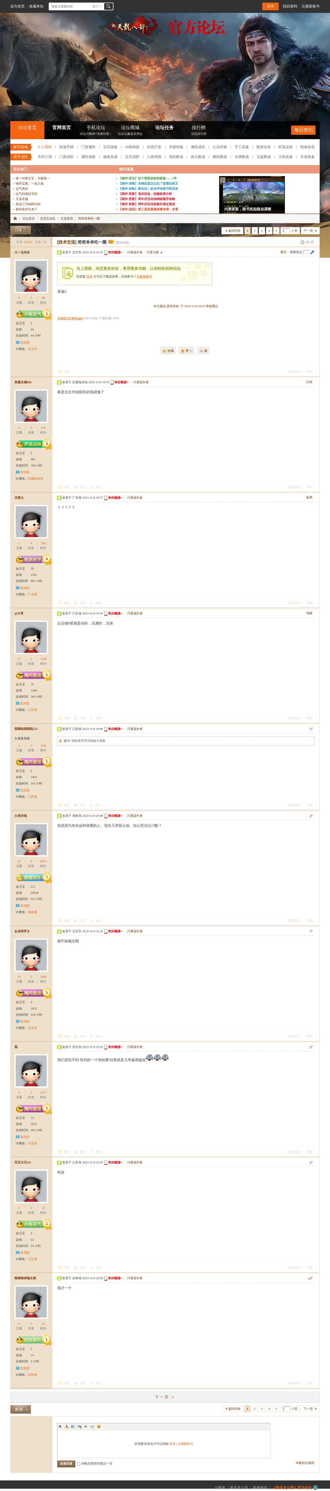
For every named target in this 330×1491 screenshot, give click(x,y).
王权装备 (285, 157)
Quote (85, 1426)
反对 (99, 487)
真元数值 (198, 157)
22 (19, 861)
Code (92, 1426)
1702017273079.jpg (69, 318)
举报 (310, 371)
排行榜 (199, 131)
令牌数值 (242, 157)
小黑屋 (219, 1488)
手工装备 (242, 147)
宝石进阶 (132, 157)
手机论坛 (96, 131)
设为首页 (17, 6)
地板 (309, 613)
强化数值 (176, 157)
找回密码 (290, 6)
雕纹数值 (220, 157)
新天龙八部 (239, 1488)
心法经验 (220, 147)
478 (43, 428)
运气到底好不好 (26, 194)
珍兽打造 (154, 147)
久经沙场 (20, 816)
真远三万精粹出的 (28, 204)
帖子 (96, 6)
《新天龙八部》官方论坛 (292, 1488)
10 (43, 1324)
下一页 (308, 230)
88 (43, 298)
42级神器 (132, 147)
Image (73, 1426)
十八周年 (44, 147)
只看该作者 (135, 252)
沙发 (309, 382)
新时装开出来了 (26, 209)
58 (43, 1208)
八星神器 (154, 157)
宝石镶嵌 (110, 147)
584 (43, 543)
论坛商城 (130, 131)
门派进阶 (66, 157)
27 (19, 659)
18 (19, 977)
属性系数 (88, 157)
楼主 (283, 252)
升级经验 (176, 147)
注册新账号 (311, 6)
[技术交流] (67, 242)
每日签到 (303, 129)
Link (79, 1426)
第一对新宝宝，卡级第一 (33, 178)
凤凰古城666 (22, 382)
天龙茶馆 (67, 218)
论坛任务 (164, 127)
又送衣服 (22, 199)
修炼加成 (110, 157)
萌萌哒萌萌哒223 (26, 729)
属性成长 (198, 147)
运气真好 (22, 188)
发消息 (25, 342)
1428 (43, 659)
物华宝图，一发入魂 (30, 183)
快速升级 (66, 147)
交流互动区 (47, 218)
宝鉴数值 (264, 157)
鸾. (16, 1047)
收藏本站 (36, 6)
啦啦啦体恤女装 (25, 1278)
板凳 (309, 497)
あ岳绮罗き (22, 931)
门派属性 (88, 147)
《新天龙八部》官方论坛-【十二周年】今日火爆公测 (15, 218)
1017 (43, 1092)
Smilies (98, 1426)
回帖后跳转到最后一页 (94, 1463)
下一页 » (165, 1397)
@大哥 (18, 613)
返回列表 (234, 230)
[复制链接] (122, 242)
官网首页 (61, 127)
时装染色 (285, 147)
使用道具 (294, 371)
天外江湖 (44, 157)
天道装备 (307, 157)
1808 (43, 977)
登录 (270, 6)
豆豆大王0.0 (22, 1162)
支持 (83, 487)
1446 (43, 745)
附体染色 (307, 147)
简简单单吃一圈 (89, 218)
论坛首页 (27, 127)
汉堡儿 (19, 497)
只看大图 (152, 252)
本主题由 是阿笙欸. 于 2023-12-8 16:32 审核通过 (185, 306)
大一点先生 (22, 252)
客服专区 (260, 1488)
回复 (67, 371)
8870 (43, 861)
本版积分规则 (305, 1463)
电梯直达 (296, 252)
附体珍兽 (264, 147)
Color (66, 1426)
